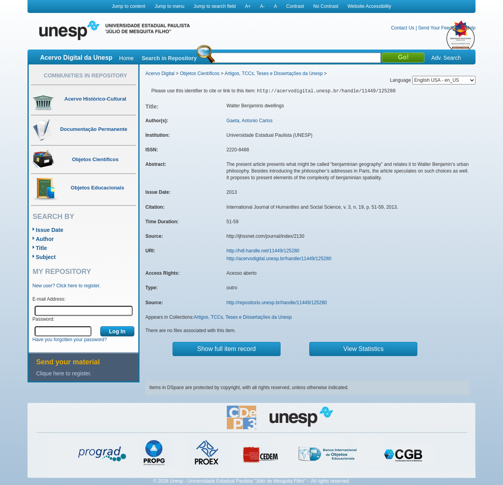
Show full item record (226, 348)
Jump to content (128, 6)
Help (470, 28)
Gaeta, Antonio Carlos (249, 120)
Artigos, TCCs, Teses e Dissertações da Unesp (273, 73)
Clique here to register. (64, 373)
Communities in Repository (85, 75)
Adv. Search (446, 58)
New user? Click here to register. (67, 285)
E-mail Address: (49, 299)
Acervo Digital (159, 73)
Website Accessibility (369, 6)
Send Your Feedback (440, 28)
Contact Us (402, 28)
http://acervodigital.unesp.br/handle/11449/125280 (278, 258)
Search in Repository (168, 58)
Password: (44, 319)
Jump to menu (169, 6)
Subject (46, 257)
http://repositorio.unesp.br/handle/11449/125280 (276, 302)
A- (262, 6)
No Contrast (325, 6)
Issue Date (49, 230)
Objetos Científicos (200, 73)
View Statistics (363, 348)
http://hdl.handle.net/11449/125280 (262, 251)
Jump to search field (215, 6)
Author (45, 239)
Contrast (295, 6)
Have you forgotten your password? (70, 339)
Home (126, 58)
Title (41, 248)
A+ (248, 6)
